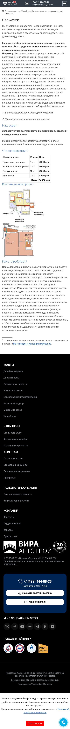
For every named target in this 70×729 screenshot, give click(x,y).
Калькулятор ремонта (16, 445)
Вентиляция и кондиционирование (32, 343)
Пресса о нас (11, 536)
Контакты (9, 517)
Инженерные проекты (15, 384)
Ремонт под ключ (13, 390)
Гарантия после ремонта (17, 471)
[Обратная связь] (63, 722)
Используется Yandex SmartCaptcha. (35, 684)
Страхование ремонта (16, 465)
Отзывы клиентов (13, 458)
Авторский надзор (14, 403)
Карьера (8, 530)
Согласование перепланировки (20, 397)
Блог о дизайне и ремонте (18, 494)
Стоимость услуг (13, 432)
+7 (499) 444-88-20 (40, 2)
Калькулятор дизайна (16, 439)
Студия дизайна (12, 523)
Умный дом (10, 416)
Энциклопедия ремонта (16, 500)
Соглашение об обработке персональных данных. (35, 680)
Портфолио (10, 477)
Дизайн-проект (12, 377)
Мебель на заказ (13, 409)
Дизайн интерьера (13, 371)
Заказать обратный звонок (35, 593)
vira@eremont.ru (35, 601)
